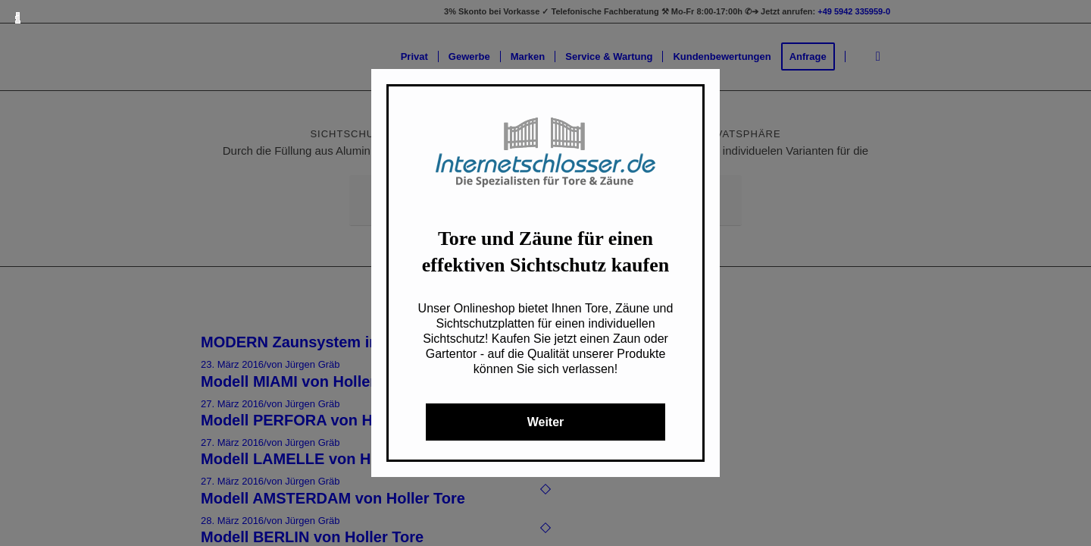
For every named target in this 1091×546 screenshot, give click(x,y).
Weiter (545, 422)
